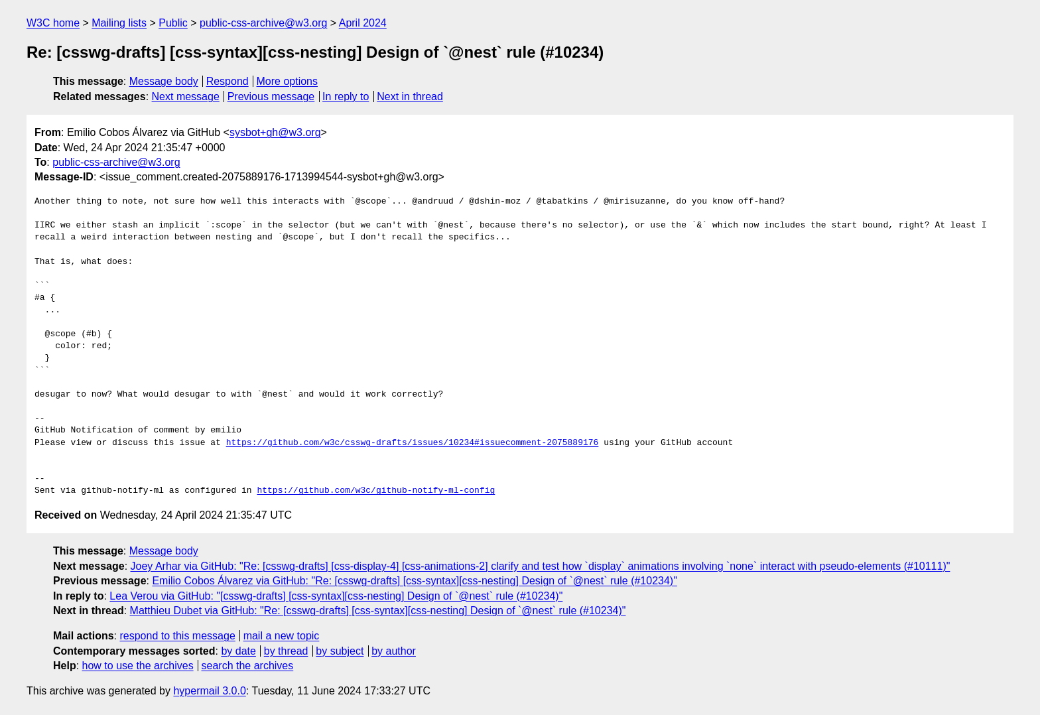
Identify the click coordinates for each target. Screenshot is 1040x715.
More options (287, 81)
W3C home (53, 23)
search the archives (248, 665)
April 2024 (363, 23)
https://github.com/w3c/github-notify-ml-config (376, 491)
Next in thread (410, 96)
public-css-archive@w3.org (263, 23)
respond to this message (177, 635)
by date (238, 651)
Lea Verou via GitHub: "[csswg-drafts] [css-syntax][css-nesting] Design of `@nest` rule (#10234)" (335, 596)
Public (173, 23)
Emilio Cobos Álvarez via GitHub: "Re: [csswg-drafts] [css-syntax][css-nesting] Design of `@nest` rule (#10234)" (414, 580)
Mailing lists (119, 23)
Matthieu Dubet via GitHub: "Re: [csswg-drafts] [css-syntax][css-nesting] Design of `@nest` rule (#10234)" (378, 610)
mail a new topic (281, 635)
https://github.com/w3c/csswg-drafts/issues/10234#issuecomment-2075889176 (412, 443)
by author (393, 651)
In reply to (345, 96)
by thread (286, 651)
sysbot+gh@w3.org (275, 132)
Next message (186, 96)
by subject (339, 651)
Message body (163, 81)
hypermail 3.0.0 (209, 690)
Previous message (271, 96)
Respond (227, 81)
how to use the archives (138, 665)
